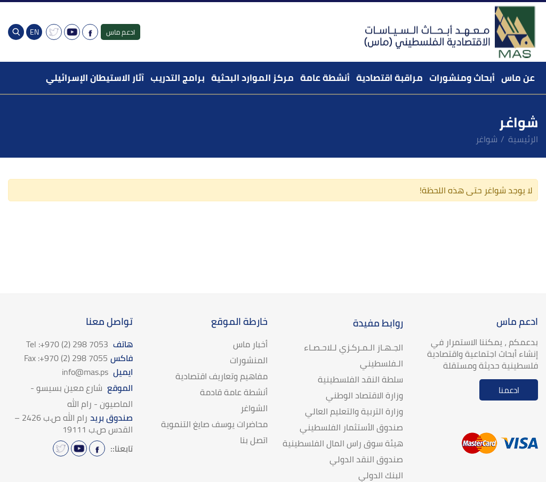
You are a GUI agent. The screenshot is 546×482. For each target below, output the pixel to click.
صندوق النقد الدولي (366, 459)
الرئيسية (523, 139)
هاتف (79, 344)
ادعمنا (509, 390)
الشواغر (254, 408)
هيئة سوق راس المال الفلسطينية (343, 443)
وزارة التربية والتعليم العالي (354, 411)
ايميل (97, 372)
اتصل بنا (254, 440)
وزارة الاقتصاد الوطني (364, 395)
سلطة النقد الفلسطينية (360, 379)
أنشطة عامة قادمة (234, 392)
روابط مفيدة (378, 323)
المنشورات (249, 360)
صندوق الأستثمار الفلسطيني (351, 427)
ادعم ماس (120, 32)
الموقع (81, 396)
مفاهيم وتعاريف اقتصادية (221, 376)
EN (34, 32)
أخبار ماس (250, 344)
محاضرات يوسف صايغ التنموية (214, 424)
